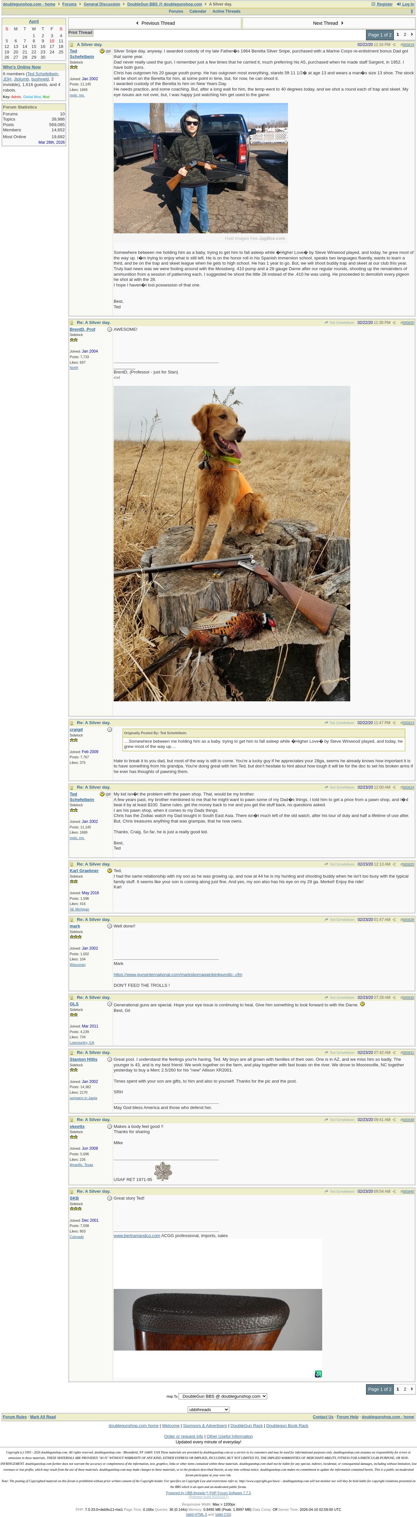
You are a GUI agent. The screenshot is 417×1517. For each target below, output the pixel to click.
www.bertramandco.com (137, 1235)
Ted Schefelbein (339, 323)
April (34, 21)
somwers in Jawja (83, 1098)
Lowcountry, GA (82, 1042)
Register (382, 4)
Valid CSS (223, 1514)
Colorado (77, 1237)
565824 (408, 787)
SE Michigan (79, 909)
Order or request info (183, 1436)
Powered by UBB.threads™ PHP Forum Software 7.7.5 (208, 1493)
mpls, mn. (77, 95)
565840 (408, 1191)
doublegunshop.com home (133, 1425)
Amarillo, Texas (81, 1165)
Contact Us (323, 1417)
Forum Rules (15, 1417)
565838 (408, 1120)
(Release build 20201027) (208, 1497)
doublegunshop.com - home (29, 4)
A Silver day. (90, 44)
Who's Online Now (22, 67)
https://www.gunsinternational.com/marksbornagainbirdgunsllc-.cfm (178, 974)
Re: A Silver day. (93, 322)
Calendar (198, 11)
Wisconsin (78, 965)
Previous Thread (155, 23)
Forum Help (348, 1417)
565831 (408, 1053)
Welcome (171, 1425)
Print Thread (80, 32)
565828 (408, 920)
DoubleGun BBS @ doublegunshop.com (164, 4)
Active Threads (227, 11)
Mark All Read (43, 1417)
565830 (408, 997)
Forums (69, 4)
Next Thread (329, 23)
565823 (408, 723)
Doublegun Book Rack (287, 1425)
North (74, 368)
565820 (408, 323)
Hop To (172, 1396)
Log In (405, 4)
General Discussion (102, 4)
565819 (408, 45)
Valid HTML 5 (196, 1514)
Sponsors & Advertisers (205, 1425)
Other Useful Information (230, 1436)
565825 (408, 864)
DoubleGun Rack (247, 1425)
